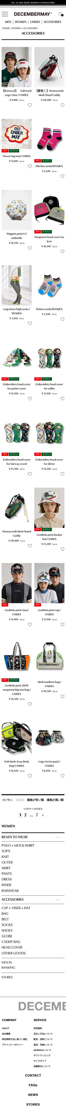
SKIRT (6, 868)
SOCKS (7, 925)
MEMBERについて (42, 1050)
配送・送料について (43, 1039)
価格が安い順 (35, 800)
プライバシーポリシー (12, 1044)
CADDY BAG (11, 942)
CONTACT (33, 1075)
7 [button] (37, 815)
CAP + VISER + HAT (16, 908)
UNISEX (35, 22)
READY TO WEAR (15, 837)
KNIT (5, 857)
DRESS (7, 879)
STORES (7, 977)
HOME (5, 28)
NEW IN (7, 962)
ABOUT (5, 1028)
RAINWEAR (10, 891)
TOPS (6, 851)
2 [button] (25, 815)
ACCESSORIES (13, 900)
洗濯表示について (42, 1066)
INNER (6, 885)
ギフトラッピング (42, 1055)
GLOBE (7, 936)
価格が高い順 (55, 800)
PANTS (7, 874)
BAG (5, 914)
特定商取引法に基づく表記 (14, 1039)
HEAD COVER (12, 947)
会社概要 (6, 1034)
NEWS (33, 1095)
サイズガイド (40, 1061)
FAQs (33, 1085)
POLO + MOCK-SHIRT (18, 846)
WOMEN (20, 22)
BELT (5, 919)
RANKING (8, 968)
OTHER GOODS (14, 953)
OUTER (7, 862)
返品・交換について (43, 1044)
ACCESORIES (52, 22)
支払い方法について (43, 1034)
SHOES (7, 931)
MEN (8, 22)
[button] (43, 815)
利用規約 (38, 1028)
